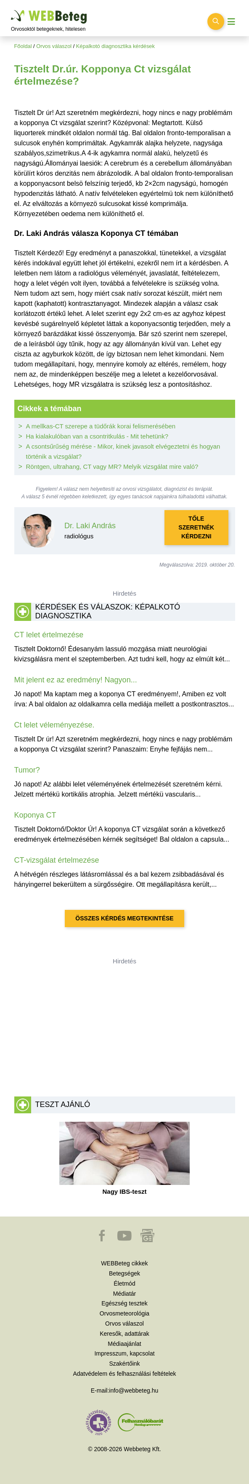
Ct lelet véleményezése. (54, 725)
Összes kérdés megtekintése (124, 918)
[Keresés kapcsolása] (215, 21)
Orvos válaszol (54, 46)
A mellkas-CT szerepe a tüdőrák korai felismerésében (101, 426)
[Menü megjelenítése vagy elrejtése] (231, 22)
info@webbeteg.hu (133, 1390)
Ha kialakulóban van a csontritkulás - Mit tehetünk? (97, 436)
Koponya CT (35, 815)
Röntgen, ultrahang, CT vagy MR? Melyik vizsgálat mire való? (112, 466)
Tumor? (27, 770)
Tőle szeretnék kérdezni (196, 527)
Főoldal (23, 46)
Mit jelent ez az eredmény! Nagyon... (75, 680)
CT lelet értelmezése (49, 635)
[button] (103, 1239)
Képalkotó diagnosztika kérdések (115, 46)
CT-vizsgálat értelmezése (56, 860)
